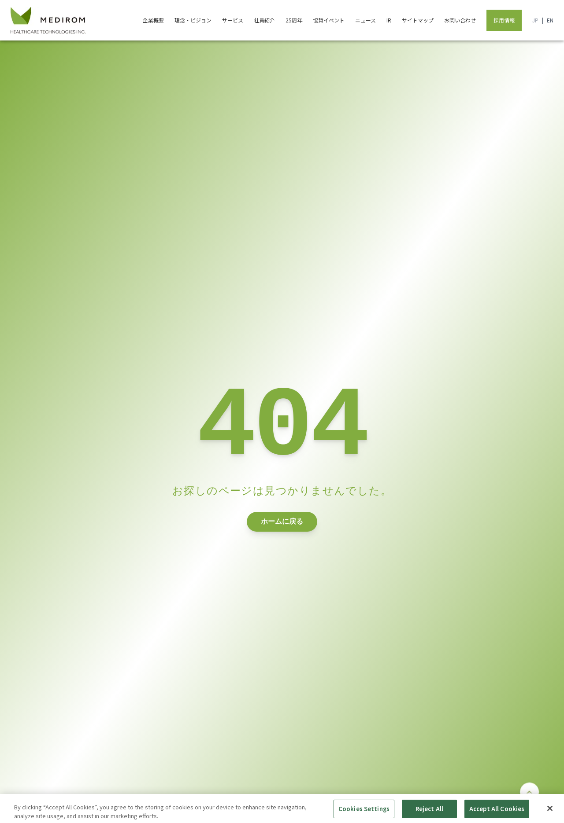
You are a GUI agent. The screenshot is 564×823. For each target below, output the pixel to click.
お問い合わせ (460, 20)
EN (550, 20)
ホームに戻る (282, 533)
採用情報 (504, 20)
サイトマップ (418, 20)
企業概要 (153, 20)
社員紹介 (264, 20)
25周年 (294, 20)
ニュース (365, 20)
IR (388, 20)
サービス (232, 20)
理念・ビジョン (193, 20)
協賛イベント (329, 20)
